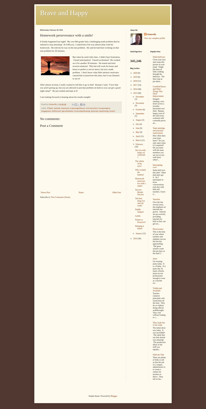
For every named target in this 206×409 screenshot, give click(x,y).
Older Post (116, 192)
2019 (135, 77)
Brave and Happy (64, 13)
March (138, 140)
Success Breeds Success (139, 192)
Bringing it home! (139, 227)
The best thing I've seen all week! (140, 202)
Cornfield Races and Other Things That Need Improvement (159, 91)
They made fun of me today (159, 324)
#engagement (46, 111)
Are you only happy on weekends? (140, 153)
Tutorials (156, 199)
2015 (135, 93)
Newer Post (45, 192)
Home (81, 192)
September (140, 114)
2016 (135, 89)
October (139, 110)
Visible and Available (157, 289)
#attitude (57, 108)
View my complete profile (154, 38)
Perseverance (158, 229)
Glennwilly (151, 34)
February (139, 144)
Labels (137, 216)
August (139, 120)
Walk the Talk (158, 355)
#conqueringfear (104, 108)
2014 (135, 238)
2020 (135, 73)
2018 (135, 81)
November (140, 103)
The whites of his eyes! (139, 163)
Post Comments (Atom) (60, 197)
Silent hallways (159, 57)
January (139, 233)
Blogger (114, 396)
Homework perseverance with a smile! (140, 182)
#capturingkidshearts (77, 108)
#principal (94, 111)
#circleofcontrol (91, 108)
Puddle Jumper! (139, 210)
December (140, 97)
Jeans (155, 259)
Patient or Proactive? (140, 221)
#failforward (56, 111)
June (138, 128)
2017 (135, 85)
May (138, 132)
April (138, 136)
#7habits (50, 108)
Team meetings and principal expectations (159, 130)
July (137, 124)
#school (112, 111)
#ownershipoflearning (82, 111)
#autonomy (65, 108)
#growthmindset (67, 111)
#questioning (103, 111)
